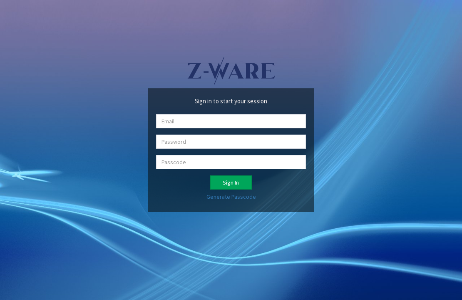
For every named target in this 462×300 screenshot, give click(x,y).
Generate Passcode (231, 196)
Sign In (231, 182)
